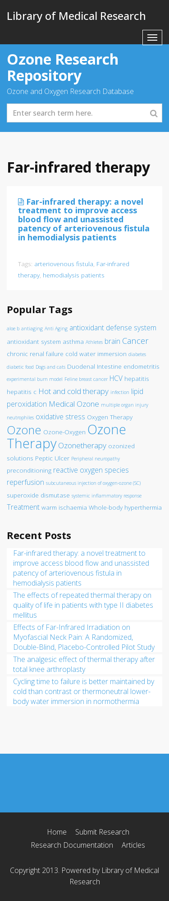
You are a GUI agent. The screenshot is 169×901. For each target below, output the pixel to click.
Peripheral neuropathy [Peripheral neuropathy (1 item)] (95, 458)
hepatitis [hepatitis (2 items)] (136, 379)
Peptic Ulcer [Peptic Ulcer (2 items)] (52, 458)
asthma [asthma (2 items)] (73, 342)
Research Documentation (72, 845)
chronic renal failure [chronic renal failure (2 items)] (35, 354)
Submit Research (102, 832)
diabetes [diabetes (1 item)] (137, 354)
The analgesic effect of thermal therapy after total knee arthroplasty (84, 664)
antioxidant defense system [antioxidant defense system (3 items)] (112, 328)
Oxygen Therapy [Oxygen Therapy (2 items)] (109, 417)
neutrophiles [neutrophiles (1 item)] (20, 417)
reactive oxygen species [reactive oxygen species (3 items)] (91, 470)
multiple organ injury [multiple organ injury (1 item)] (124, 405)
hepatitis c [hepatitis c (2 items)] (22, 392)
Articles (133, 845)
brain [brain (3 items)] (112, 341)
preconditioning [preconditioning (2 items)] (29, 470)
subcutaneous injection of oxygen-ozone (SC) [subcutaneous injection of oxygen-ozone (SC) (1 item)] (93, 483)
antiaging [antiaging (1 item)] (32, 328)
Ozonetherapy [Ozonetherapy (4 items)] (82, 445)
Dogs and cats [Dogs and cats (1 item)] (50, 367)
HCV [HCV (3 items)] (116, 378)
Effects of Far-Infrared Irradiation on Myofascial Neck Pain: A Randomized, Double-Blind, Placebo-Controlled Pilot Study (84, 637)
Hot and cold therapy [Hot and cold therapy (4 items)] (73, 391)
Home (57, 832)
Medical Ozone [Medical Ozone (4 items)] (74, 404)
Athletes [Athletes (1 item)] (94, 342)
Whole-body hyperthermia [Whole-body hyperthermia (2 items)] (125, 507)
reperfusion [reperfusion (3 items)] (25, 482)
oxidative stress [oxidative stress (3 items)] (60, 417)
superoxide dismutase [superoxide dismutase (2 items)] (38, 495)
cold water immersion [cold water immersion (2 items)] (96, 354)
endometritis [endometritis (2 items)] (141, 366)
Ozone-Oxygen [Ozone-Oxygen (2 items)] (64, 432)
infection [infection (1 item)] (119, 392)
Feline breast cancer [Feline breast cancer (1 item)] (86, 379)
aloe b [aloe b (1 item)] (13, 328)
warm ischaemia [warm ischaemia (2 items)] (64, 507)
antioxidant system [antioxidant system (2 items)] (34, 342)
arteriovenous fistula (63, 263)
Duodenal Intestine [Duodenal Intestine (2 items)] (94, 366)
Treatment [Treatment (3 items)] (23, 507)
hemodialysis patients (74, 275)
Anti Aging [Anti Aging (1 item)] (56, 328)
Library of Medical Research (76, 15)
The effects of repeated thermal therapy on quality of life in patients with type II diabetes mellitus (83, 605)
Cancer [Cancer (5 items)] (135, 340)
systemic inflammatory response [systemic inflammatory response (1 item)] (107, 496)
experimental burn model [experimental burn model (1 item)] (35, 379)
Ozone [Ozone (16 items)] (24, 430)
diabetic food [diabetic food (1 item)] (20, 367)
